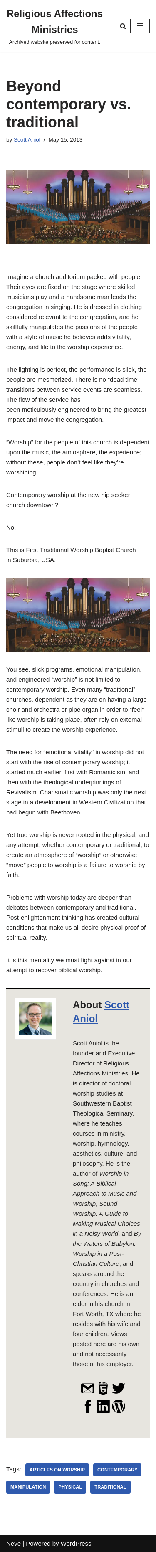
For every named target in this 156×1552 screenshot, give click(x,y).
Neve (13, 1543)
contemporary (117, 1469)
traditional (110, 1486)
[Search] (123, 26)
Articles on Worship (57, 1469)
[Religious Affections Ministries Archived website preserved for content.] (54, 26)
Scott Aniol (27, 140)
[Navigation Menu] (140, 26)
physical (70, 1486)
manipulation (28, 1486)
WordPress (76, 1543)
